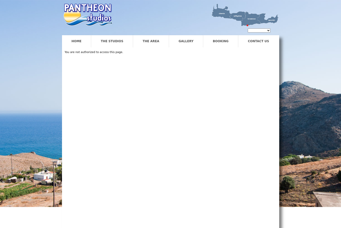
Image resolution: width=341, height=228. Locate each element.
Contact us (258, 41)
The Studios (112, 41)
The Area (151, 41)
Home (76, 41)
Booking (220, 41)
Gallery (186, 41)
